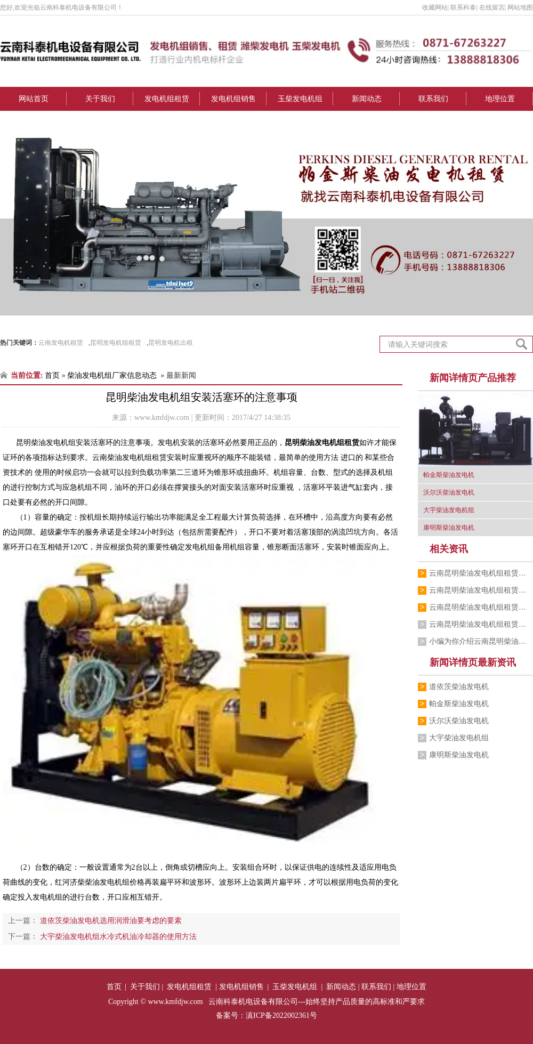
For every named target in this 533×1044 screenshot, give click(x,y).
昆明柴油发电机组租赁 (322, 443)
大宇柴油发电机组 (459, 738)
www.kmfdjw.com (161, 418)
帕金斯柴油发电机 (459, 704)
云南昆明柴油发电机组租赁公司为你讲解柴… (481, 590)
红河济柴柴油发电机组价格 (99, 882)
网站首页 (34, 99)
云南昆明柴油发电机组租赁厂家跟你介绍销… (481, 624)
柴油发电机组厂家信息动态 (112, 375)
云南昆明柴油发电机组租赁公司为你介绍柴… (481, 607)
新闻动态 (367, 99)
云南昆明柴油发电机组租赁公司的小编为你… (481, 573)
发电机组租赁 (166, 99)
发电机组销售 (233, 99)
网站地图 (520, 7)
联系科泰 (463, 7)
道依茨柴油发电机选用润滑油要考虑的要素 (110, 921)
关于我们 (100, 99)
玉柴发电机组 (300, 99)
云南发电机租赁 (60, 342)
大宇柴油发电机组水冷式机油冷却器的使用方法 (117, 937)
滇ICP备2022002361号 (281, 1015)
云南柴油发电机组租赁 (129, 458)
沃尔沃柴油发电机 (459, 721)
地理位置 (500, 99)
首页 (52, 375)
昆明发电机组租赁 (115, 342)
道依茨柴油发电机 (459, 687)
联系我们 (433, 99)
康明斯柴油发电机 (459, 755)
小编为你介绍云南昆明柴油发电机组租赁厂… (481, 641)
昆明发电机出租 (170, 342)
